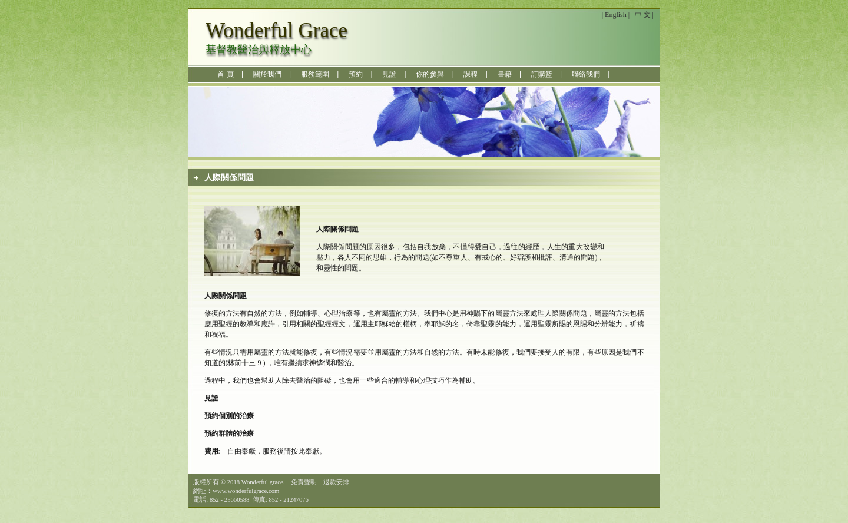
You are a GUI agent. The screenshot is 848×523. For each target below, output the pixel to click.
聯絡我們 (586, 74)
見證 (389, 74)
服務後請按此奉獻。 (294, 451)
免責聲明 (304, 482)
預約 (356, 74)
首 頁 (225, 74)
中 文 (643, 15)
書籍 (505, 74)
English (616, 15)
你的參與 (430, 74)
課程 (470, 74)
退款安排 (336, 482)
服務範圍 (315, 74)
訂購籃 (541, 74)
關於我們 (267, 74)
